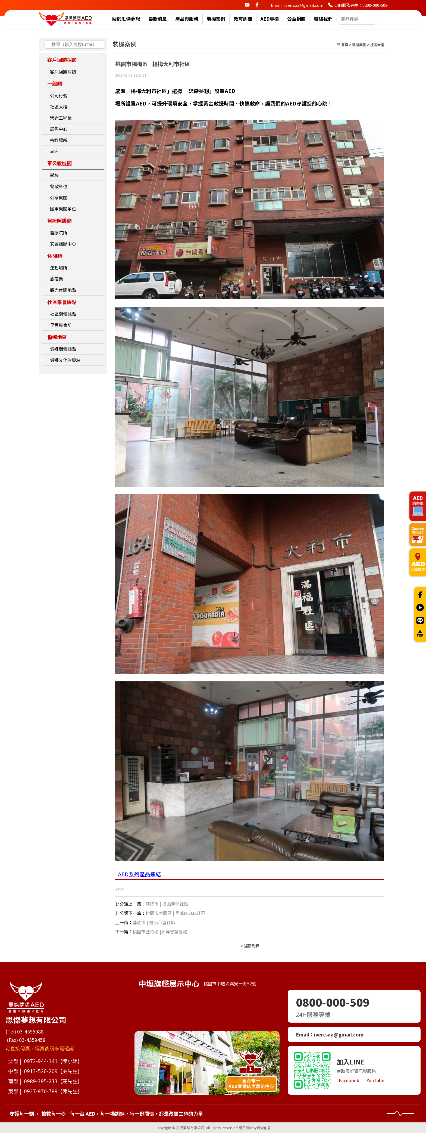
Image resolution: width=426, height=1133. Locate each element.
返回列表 (251, 945)
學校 (54, 175)
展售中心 (58, 129)
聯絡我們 (323, 18)
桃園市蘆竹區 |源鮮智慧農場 (160, 931)
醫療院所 (58, 232)
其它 (54, 151)
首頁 (344, 44)
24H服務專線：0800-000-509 (360, 5)
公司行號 (58, 95)
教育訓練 (243, 18)
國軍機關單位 (63, 208)
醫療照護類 (59, 220)
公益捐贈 (296, 18)
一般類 (54, 83)
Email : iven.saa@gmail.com (297, 5)
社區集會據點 (62, 301)
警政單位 (58, 186)
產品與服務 (186, 18)
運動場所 (58, 267)
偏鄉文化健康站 (65, 360)
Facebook (349, 1080)
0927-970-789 (41, 1091)
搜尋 (49, 45)
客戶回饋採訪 (62, 59)
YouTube (375, 1080)
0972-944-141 (41, 1060)
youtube (247, 5)
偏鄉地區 (57, 336)
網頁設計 (246, 1127)
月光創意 (264, 1127)
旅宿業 (56, 278)
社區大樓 (58, 106)
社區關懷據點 (63, 314)
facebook (257, 5)
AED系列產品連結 (139, 874)
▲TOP (119, 889)
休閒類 (54, 255)
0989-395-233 (41, 1081)
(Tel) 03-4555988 (24, 1031)
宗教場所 (58, 140)
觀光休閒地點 (63, 290)
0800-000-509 (332, 1002)
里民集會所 (61, 325)
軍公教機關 (59, 163)
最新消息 (157, 18)
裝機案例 (216, 18)
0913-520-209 (41, 1071)
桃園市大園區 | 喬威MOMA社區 (175, 913)
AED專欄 (270, 18)
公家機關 (58, 197)
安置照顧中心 (63, 243)
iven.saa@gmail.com (339, 1034)
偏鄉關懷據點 (63, 349)
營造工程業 (61, 117)
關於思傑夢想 (126, 18)
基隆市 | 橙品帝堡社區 (167, 904)
